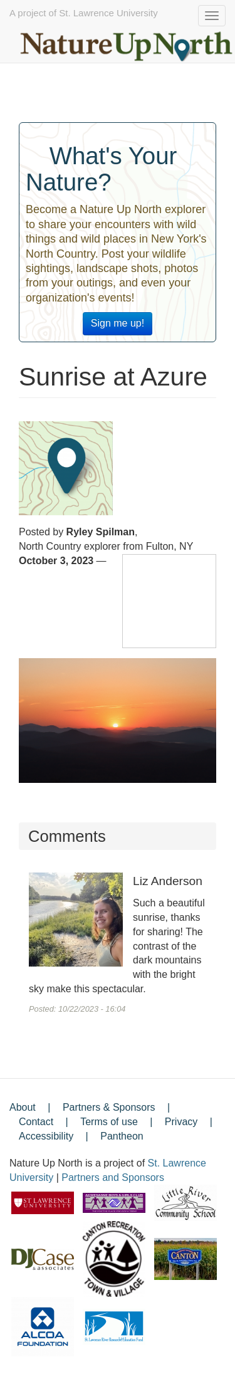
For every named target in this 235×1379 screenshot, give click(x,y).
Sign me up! (117, 323)
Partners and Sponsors (112, 1177)
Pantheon (122, 1136)
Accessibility (46, 1136)
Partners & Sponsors (109, 1107)
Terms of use (109, 1121)
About (22, 1107)
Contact (36, 1121)
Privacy (181, 1121)
